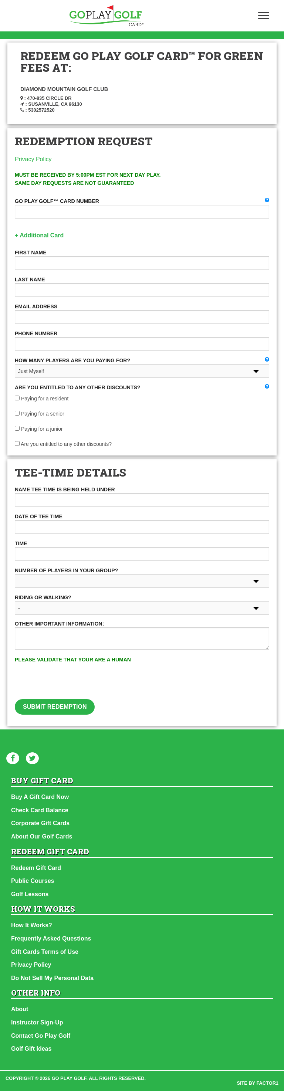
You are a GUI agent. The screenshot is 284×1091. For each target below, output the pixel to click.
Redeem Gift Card (36, 868)
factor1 (268, 1083)
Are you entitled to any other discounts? (63, 444)
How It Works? (31, 925)
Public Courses (32, 881)
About (19, 1009)
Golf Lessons (29, 894)
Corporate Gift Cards (40, 823)
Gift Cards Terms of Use (44, 952)
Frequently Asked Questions (51, 938)
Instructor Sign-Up (37, 1022)
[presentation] (142, 684)
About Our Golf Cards (41, 836)
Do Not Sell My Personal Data (52, 978)
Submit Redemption (55, 707)
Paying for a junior (39, 429)
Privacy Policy (33, 159)
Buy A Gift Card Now (40, 797)
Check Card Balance (39, 810)
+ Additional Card (39, 235)
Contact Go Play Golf (40, 1036)
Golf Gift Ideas (31, 1049)
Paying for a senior (39, 414)
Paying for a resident (41, 398)
